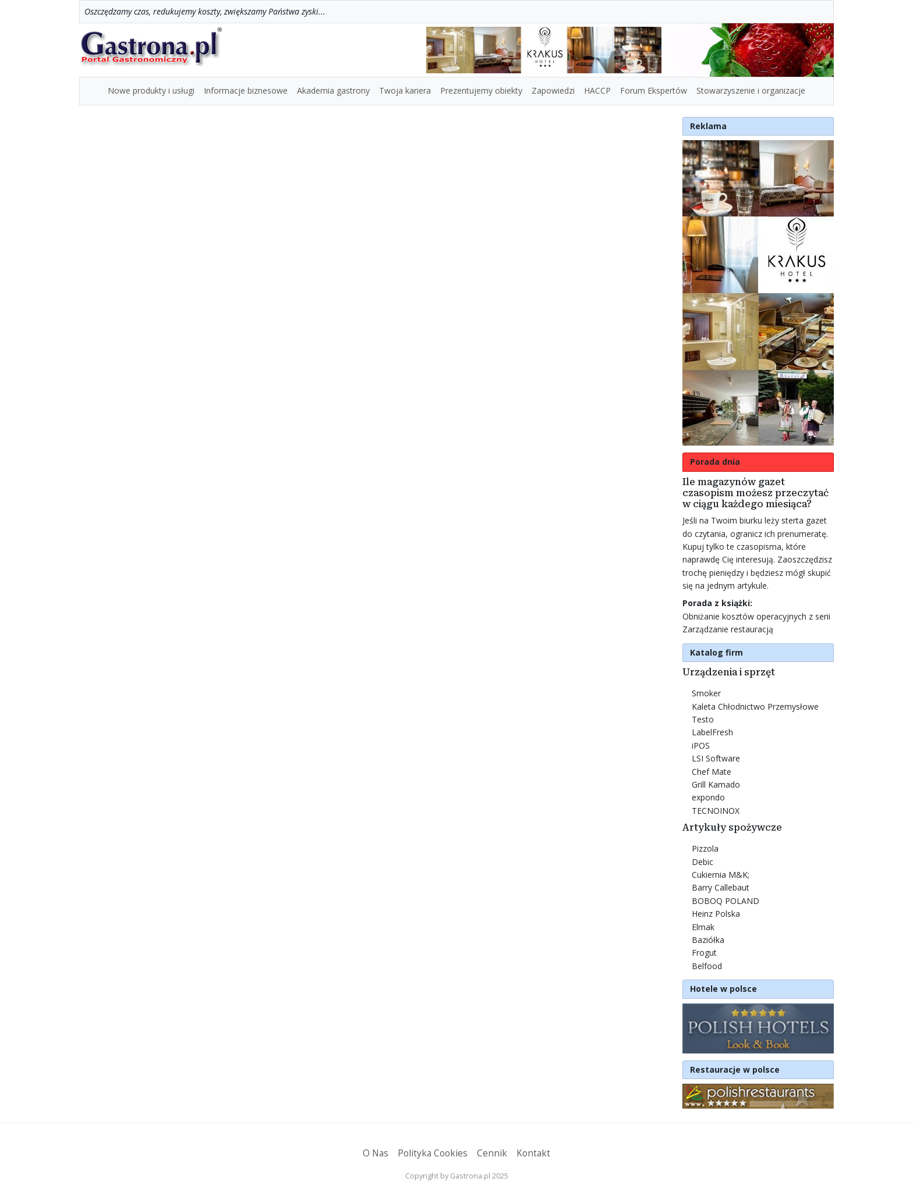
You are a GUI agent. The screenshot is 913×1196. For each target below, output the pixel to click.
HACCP (597, 90)
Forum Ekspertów (653, 90)
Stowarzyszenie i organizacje (750, 90)
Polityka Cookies (433, 1153)
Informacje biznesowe (246, 90)
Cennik (492, 1153)
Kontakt (533, 1153)
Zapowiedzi (553, 90)
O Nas (375, 1153)
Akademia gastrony (333, 90)
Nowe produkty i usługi (151, 90)
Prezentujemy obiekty (481, 90)
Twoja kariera (405, 90)
